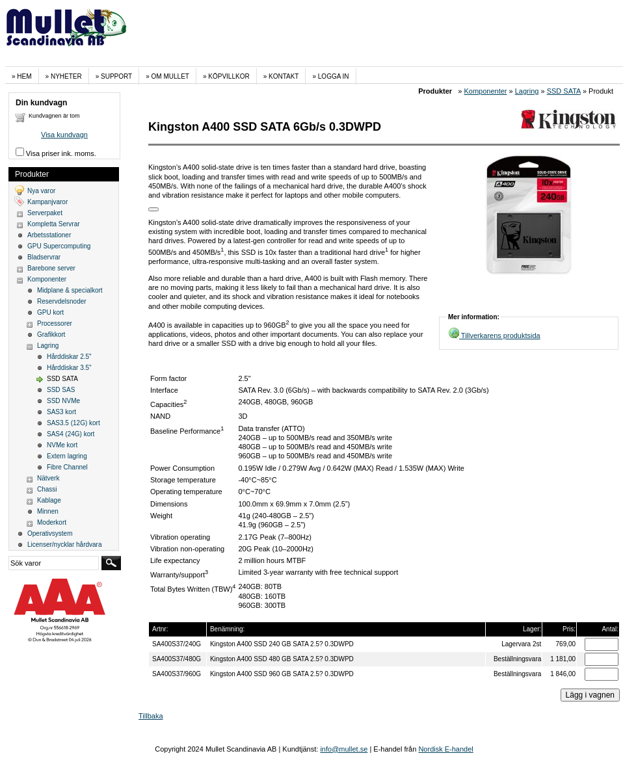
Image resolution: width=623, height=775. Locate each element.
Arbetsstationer (49, 235)
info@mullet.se (343, 749)
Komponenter (485, 91)
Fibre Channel (67, 467)
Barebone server (51, 268)
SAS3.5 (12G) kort (73, 423)
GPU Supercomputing (58, 246)
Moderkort (51, 522)
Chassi (47, 489)
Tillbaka (151, 716)
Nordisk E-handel (445, 749)
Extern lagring (67, 456)
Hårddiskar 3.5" (69, 367)
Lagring (527, 91)
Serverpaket (44, 213)
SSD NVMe (63, 400)
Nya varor (41, 190)
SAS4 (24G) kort (70, 434)
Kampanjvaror (47, 201)
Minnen (48, 511)
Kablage (49, 500)
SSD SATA (564, 91)
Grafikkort (51, 334)
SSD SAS (61, 389)
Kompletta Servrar (53, 224)
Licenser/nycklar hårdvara (64, 544)
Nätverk (48, 478)
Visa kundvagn (64, 134)
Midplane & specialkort (70, 290)
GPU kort (50, 312)
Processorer (54, 323)
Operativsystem (49, 533)
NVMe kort (62, 445)
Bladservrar (43, 257)
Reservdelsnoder (61, 301)
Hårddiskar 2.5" (69, 356)
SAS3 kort (61, 411)
